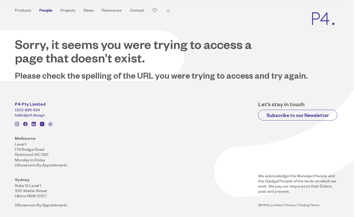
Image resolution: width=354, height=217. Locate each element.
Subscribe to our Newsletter (298, 116)
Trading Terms (308, 206)
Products (23, 11)
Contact (137, 11)
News (89, 11)
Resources (112, 11)
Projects (68, 11)
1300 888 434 (27, 111)
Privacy (290, 206)
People (45, 11)
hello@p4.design (30, 116)
